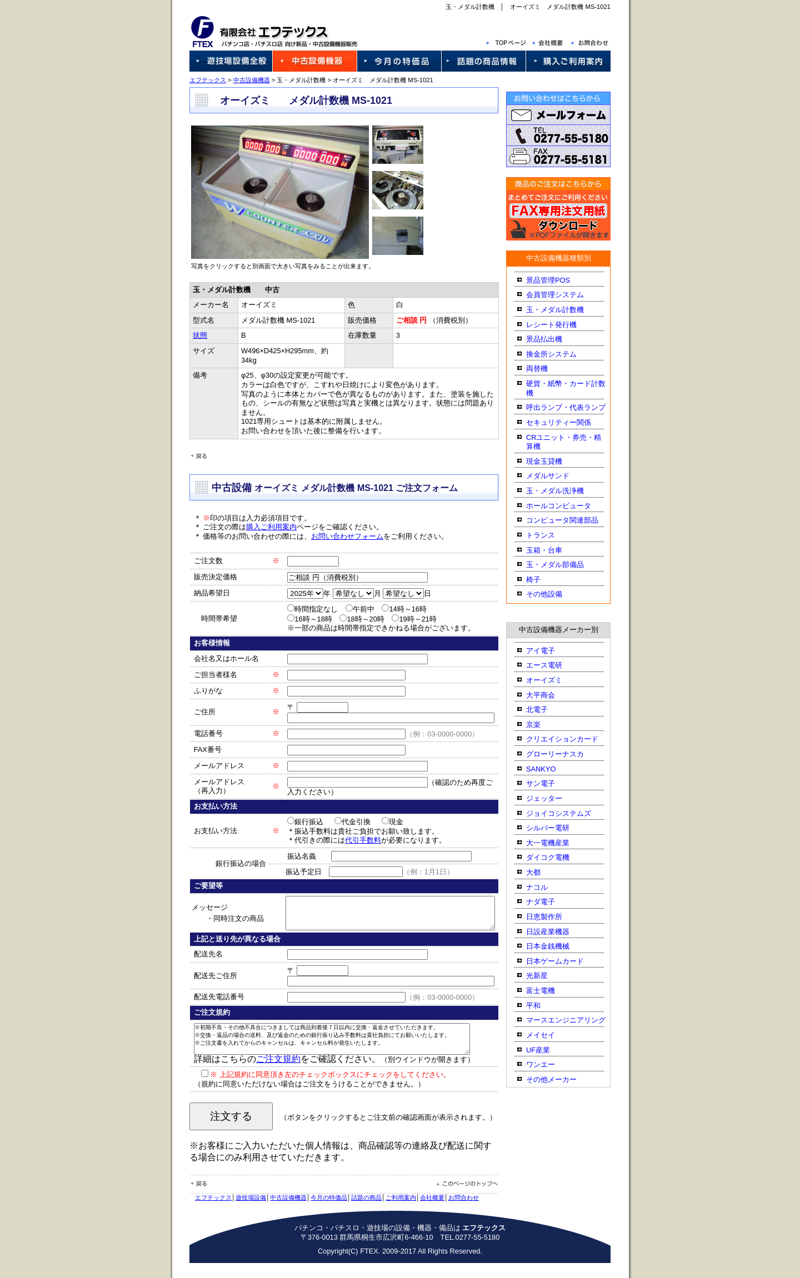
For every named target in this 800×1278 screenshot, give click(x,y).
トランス (550, 535)
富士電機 (550, 990)
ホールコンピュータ (568, 506)
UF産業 (547, 1050)
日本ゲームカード (564, 961)
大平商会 (550, 695)
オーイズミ (554, 680)
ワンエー (550, 1064)
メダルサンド (557, 476)
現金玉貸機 (554, 461)
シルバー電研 (557, 828)
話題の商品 (357, 1212)
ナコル (546, 887)
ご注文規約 (268, 1074)
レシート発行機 (561, 324)
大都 (543, 872)
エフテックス (198, 80)
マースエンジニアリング (575, 1020)
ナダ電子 (550, 902)
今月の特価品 (319, 1212)
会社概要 (423, 1212)
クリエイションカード (572, 739)
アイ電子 (550, 650)
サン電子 (550, 783)
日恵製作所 (554, 917)
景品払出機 (554, 339)
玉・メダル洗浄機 (564, 491)
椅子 (543, 579)
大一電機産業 (557, 843)
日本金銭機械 (557, 946)
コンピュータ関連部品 (572, 520)
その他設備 (554, 594)
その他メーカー (561, 1079)
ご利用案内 (391, 1212)
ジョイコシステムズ (568, 813)
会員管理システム (564, 294)
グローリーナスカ (564, 754)
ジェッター (554, 798)
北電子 (546, 709)
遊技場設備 (241, 1212)
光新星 (546, 975)
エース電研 (554, 665)
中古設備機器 (241, 80)
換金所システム (561, 354)
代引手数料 (350, 840)
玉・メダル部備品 (564, 564)
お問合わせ (454, 1212)
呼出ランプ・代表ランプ (575, 407)
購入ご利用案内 (262, 527)
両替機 (546, 368)
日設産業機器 (557, 932)
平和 (543, 1005)
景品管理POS (557, 280)
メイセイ (550, 1035)
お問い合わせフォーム (338, 536)
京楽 (543, 724)
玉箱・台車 (554, 550)
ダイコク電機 (557, 857)
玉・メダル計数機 (564, 309)
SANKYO (550, 769)
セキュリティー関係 (568, 422)
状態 (194, 335)
